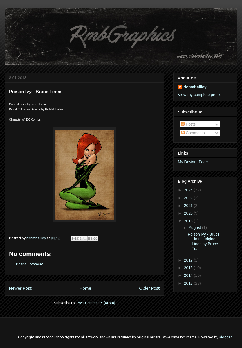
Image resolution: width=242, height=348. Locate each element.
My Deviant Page (193, 162)
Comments (193, 133)
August (195, 227)
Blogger (225, 337)
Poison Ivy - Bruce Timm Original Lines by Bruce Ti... (204, 241)
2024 (189, 190)
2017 (189, 260)
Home (85, 288)
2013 (189, 283)
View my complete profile (199, 94)
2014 (189, 275)
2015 (189, 268)
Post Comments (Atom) (96, 303)
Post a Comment (29, 264)
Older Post (149, 288)
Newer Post (20, 288)
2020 (189, 213)
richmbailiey (195, 87)
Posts (188, 124)
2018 (189, 221)
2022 (189, 198)
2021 (189, 205)
